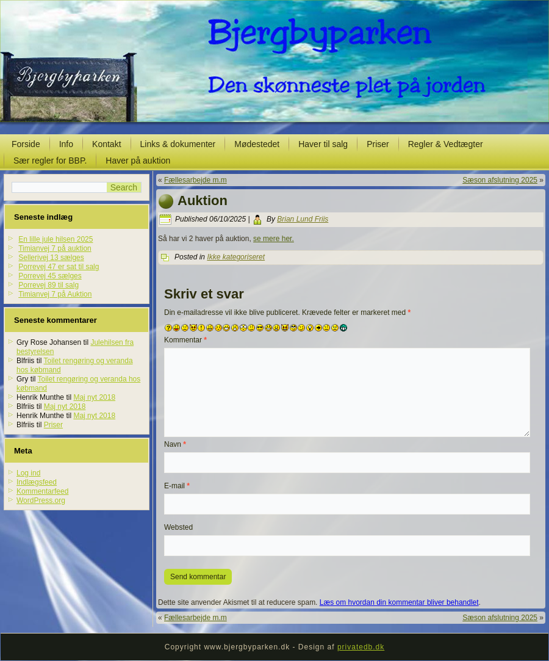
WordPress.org (40, 500)
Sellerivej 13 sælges (51, 257)
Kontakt (106, 144)
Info (66, 144)
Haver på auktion (138, 160)
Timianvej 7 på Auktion (55, 294)
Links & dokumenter (178, 144)
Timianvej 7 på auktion (55, 248)
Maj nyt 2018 (94, 397)
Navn (175, 444)
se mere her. (273, 238)
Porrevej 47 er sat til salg (58, 266)
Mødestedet (256, 144)
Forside (26, 144)
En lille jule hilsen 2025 (55, 239)
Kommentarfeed (42, 491)
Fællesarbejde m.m (195, 180)
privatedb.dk (360, 647)
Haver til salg (323, 144)
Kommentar (185, 340)
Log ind (28, 473)
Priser (378, 144)
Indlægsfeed (36, 482)
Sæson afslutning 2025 (499, 180)
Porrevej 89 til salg (48, 285)
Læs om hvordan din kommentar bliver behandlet (399, 602)
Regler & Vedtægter (445, 144)
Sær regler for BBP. (50, 160)
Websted (178, 527)
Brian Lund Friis (302, 219)
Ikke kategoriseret (236, 257)
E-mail (177, 486)
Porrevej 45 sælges (49, 276)
